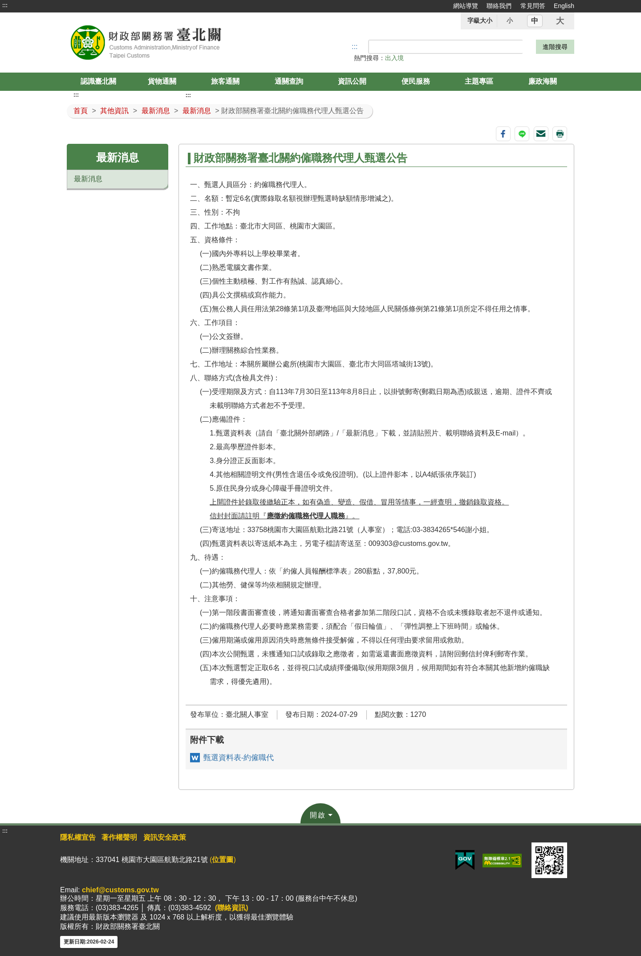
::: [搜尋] (354, 46)
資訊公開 (352, 81)
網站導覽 (465, 5)
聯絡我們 (499, 5)
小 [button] (510, 20)
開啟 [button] (318, 815)
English (564, 5)
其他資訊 (114, 110)
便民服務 (416, 81)
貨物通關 (162, 81)
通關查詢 (289, 81)
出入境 (394, 57)
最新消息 (156, 110)
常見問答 (532, 5)
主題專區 (479, 81)
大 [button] (560, 20)
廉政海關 (542, 81)
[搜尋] (446, 47)
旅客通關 (225, 81)
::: (5, 5)
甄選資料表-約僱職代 (238, 757)
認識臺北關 (98, 81)
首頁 (80, 110)
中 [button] (534, 20)
